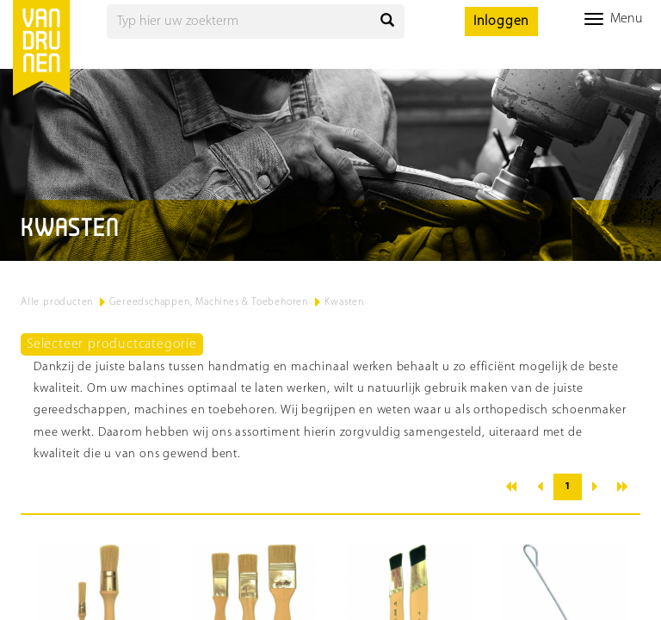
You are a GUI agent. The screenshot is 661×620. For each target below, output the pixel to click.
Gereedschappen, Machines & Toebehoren (208, 302)
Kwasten (344, 302)
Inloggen (501, 21)
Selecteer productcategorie (112, 344)
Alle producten (57, 302)
